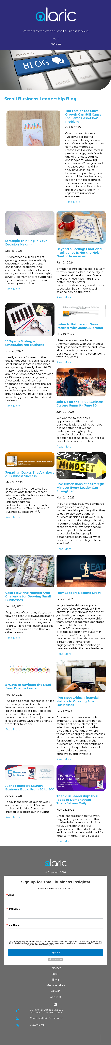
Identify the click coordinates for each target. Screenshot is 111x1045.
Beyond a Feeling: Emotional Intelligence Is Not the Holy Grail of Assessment (79, 252)
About (55, 991)
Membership (55, 985)
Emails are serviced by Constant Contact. (69, 945)
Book (55, 973)
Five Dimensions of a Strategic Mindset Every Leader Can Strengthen (81, 487)
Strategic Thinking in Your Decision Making (26, 242)
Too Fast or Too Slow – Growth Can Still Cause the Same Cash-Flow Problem (83, 116)
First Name (14, 909)
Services (55, 968)
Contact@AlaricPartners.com (46, 1018)
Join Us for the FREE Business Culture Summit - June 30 (80, 403)
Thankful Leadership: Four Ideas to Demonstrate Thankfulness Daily (77, 799)
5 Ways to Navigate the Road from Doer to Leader (28, 686)
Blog (55, 979)
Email (11, 895)
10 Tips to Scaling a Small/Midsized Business (24, 343)
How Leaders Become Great (79, 593)
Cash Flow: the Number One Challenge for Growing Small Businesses (28, 596)
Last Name (13, 925)
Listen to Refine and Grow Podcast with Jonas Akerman (80, 326)
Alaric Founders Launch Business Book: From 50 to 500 (29, 787)
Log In (55, 38)
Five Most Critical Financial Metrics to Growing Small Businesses (78, 701)
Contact (55, 997)
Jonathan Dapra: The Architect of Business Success (29, 474)
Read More (72, 201)
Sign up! (55, 952)
